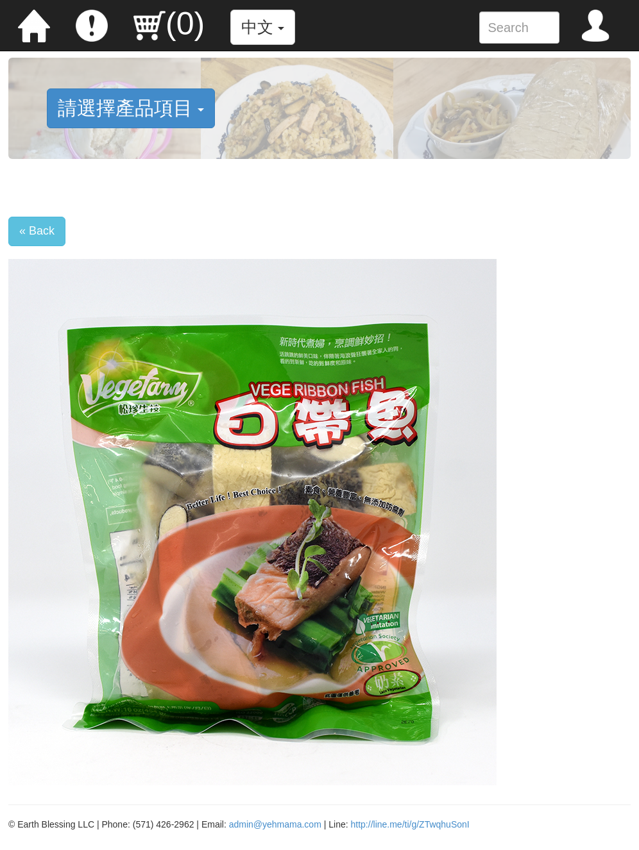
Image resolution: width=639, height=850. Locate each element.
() (169, 24)
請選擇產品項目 (131, 108)
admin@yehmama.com (275, 824)
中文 (262, 27)
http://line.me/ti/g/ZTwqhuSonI (410, 824)
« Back (37, 230)
